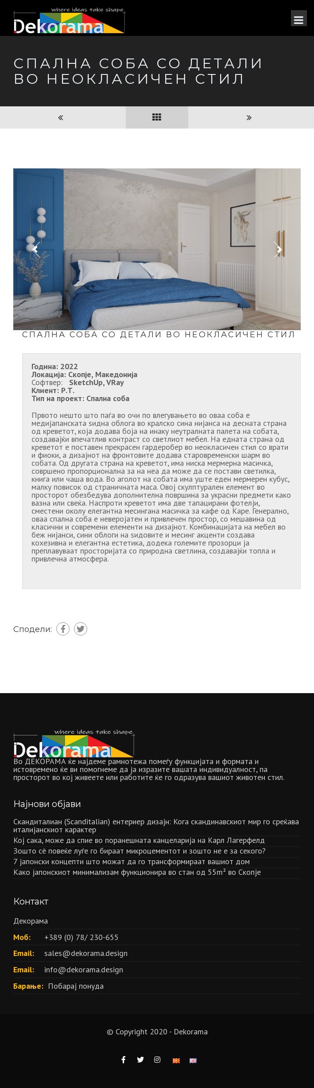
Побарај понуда (76, 986)
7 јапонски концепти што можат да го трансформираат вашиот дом (131, 861)
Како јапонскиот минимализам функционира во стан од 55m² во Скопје (137, 872)
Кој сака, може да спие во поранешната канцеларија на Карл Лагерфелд (139, 840)
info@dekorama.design (83, 969)
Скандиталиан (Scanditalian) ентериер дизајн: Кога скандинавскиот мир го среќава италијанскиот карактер (156, 825)
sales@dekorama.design (86, 953)
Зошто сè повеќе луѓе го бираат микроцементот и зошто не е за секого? (139, 851)
